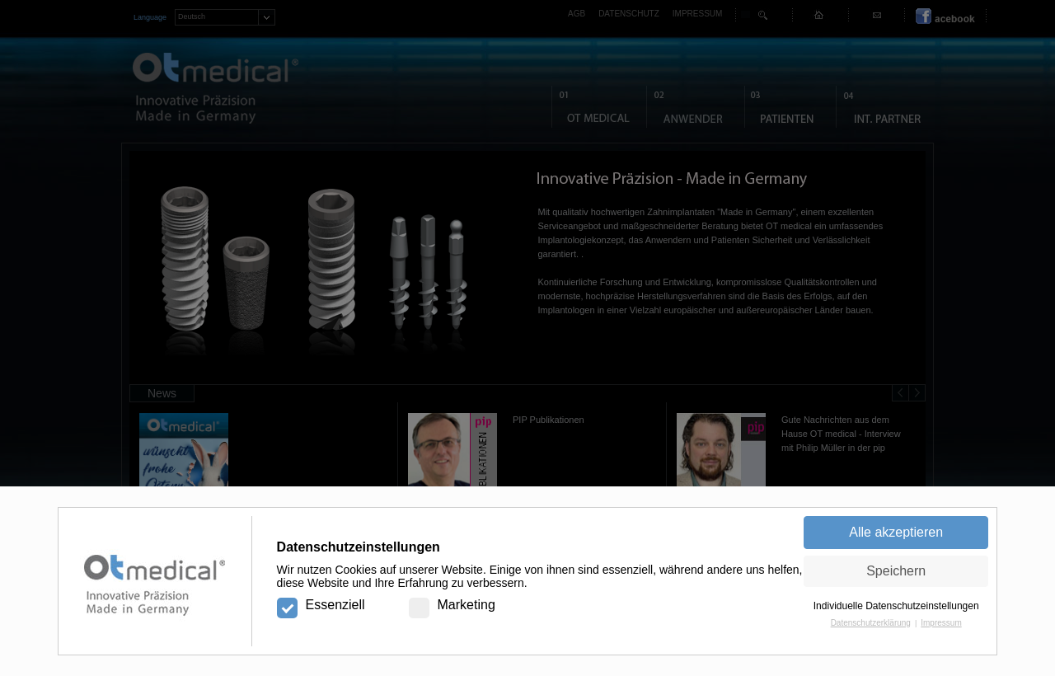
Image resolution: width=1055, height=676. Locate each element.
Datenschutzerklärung (871, 622)
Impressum (941, 622)
